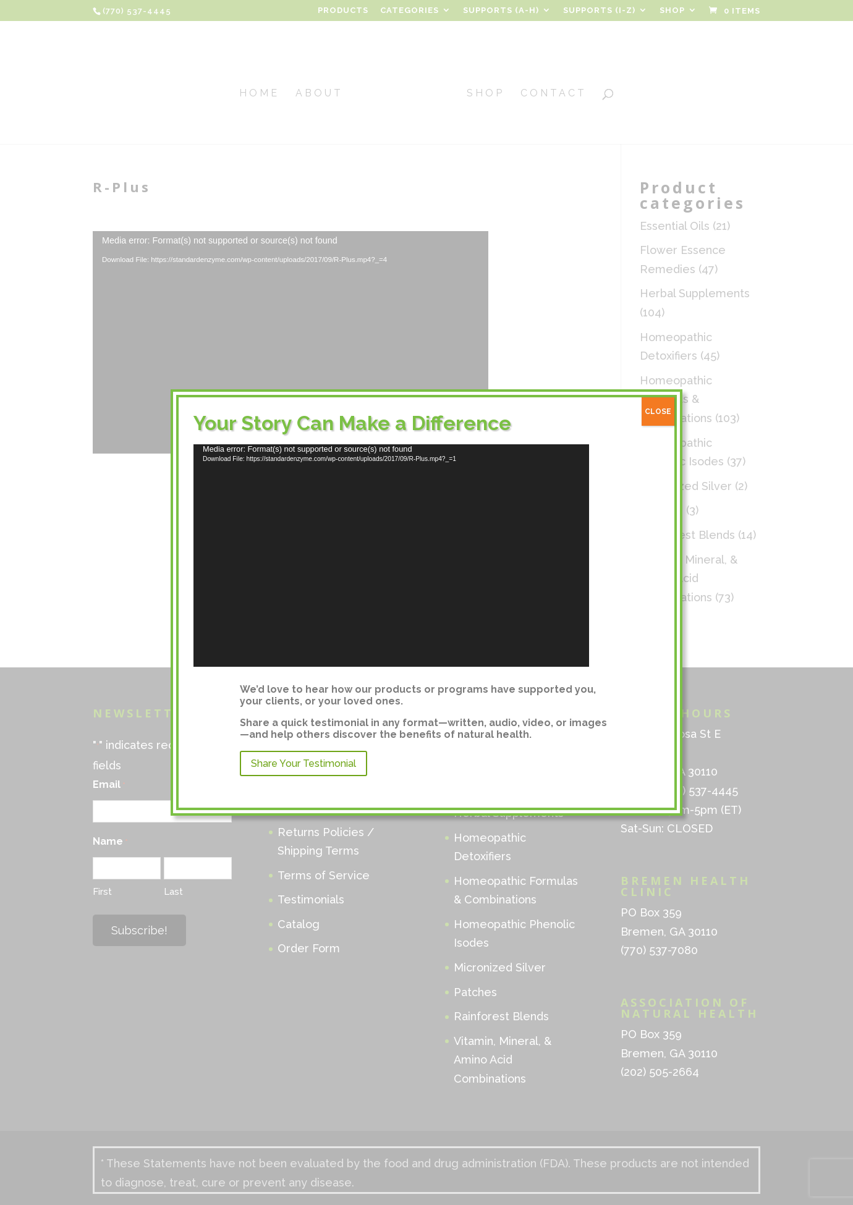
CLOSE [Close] (658, 411)
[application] (391, 555)
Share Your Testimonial (303, 763)
